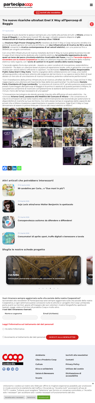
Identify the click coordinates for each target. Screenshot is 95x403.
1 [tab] (39, 288)
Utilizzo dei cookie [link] (75, 369)
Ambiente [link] (40, 355)
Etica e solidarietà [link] (44, 369)
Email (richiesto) (61, 315)
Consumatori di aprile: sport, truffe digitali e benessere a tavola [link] (51, 236)
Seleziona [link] (31, 397)
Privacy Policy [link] (72, 364)
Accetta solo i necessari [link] (14, 397)
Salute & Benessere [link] (45, 373)
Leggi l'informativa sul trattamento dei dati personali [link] (28, 324)
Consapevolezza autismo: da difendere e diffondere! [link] (45, 220)
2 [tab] (43, 288)
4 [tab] (50, 288)
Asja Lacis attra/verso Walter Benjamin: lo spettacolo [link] (46, 204)
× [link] (93, 383)
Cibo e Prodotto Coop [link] (46, 359)
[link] (92, 24)
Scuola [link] (39, 378)
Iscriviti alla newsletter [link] (77, 355)
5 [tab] (54, 288)
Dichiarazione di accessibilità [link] (73, 374)
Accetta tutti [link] (44, 397)
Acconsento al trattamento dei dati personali (24, 337)
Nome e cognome (22, 315)
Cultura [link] (39, 364)
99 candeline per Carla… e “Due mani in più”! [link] (41, 188)
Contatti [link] (70, 359)
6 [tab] (58, 288)
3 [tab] (46, 288)
